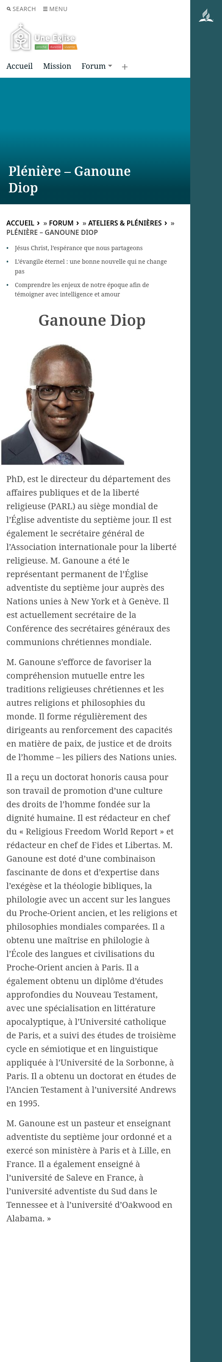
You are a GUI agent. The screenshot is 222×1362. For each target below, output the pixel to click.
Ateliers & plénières (125, 223)
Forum (93, 66)
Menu (55, 9)
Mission (57, 66)
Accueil (19, 66)
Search (21, 9)
